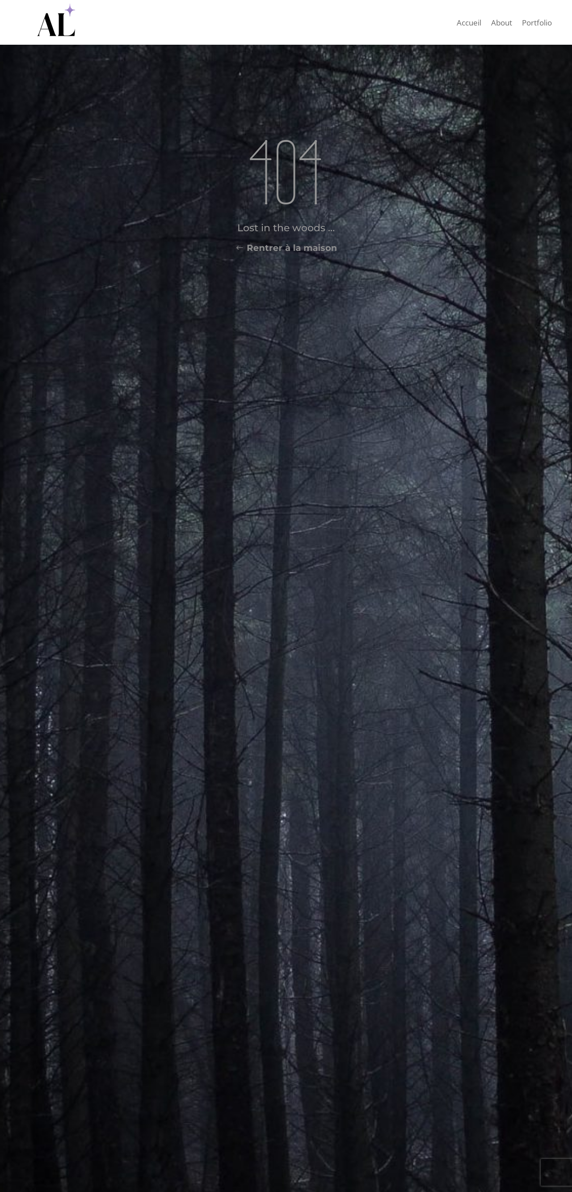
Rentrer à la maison (291, 248)
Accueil (469, 24)
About (501, 24)
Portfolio (537, 24)
